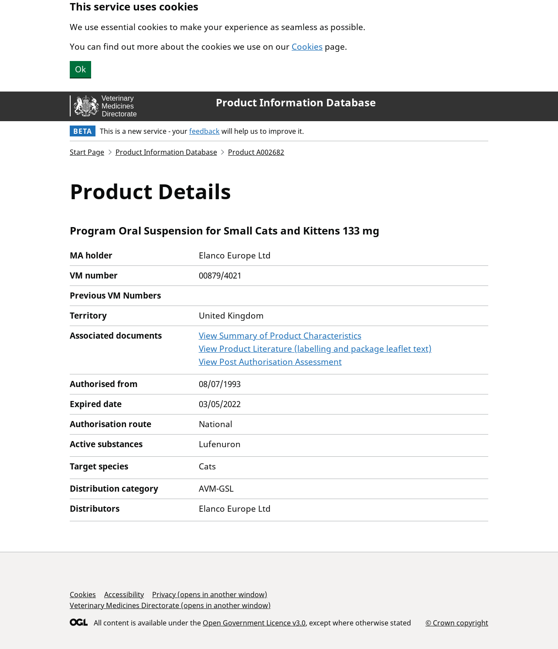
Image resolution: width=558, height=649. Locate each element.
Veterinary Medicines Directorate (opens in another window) (170, 605)
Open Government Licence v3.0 (254, 623)
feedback (204, 131)
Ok (80, 69)
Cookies (307, 46)
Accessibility (124, 594)
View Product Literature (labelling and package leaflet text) (315, 348)
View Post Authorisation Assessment (270, 361)
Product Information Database (296, 102)
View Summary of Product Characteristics (280, 335)
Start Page (87, 152)
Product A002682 (256, 152)
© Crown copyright (456, 622)
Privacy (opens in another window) (209, 594)
